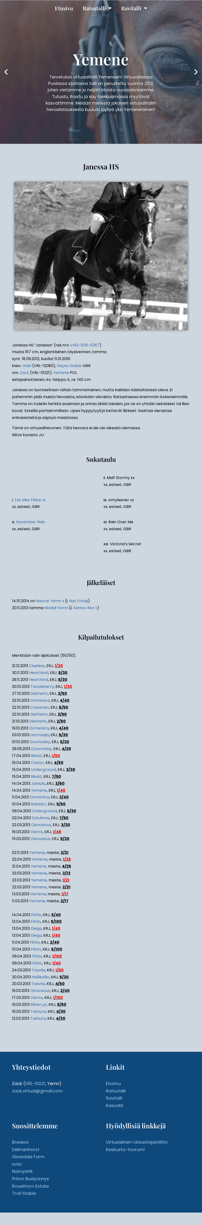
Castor (37, 762)
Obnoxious (41, 825)
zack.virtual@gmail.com (37, 1091)
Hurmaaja (40, 735)
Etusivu (64, 8)
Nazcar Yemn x (50, 601)
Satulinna (40, 818)
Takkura (38, 1011)
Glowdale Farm (28, 1157)
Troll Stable (24, 1193)
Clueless (37, 665)
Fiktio (36, 915)
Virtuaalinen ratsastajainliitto (137, 1142)
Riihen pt (39, 1004)
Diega (36, 928)
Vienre (37, 832)
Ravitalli (134, 8)
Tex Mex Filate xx (30, 500)
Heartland (38, 672)
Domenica (40, 700)
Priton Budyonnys (30, 1179)
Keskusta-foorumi (125, 1150)
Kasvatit (114, 1105)
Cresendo (39, 707)
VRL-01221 (35, 1083)
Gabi (26, 365)
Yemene (61, 372)
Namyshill (22, 1171)
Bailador (38, 804)
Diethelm (39, 693)
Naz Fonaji (78, 601)
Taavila (38, 970)
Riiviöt (36, 755)
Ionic (17, 1164)
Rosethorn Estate (30, 1186)
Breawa (20, 1142)
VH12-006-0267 (84, 345)
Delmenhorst (25, 1150)
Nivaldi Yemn (56, 608)
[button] (6, 72)
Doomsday (40, 742)
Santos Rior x (85, 608)
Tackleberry (42, 686)
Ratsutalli (97, 8)
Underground (43, 769)
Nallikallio (40, 977)
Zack (24, 372)
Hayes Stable (69, 365)
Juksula (38, 783)
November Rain (30, 522)
